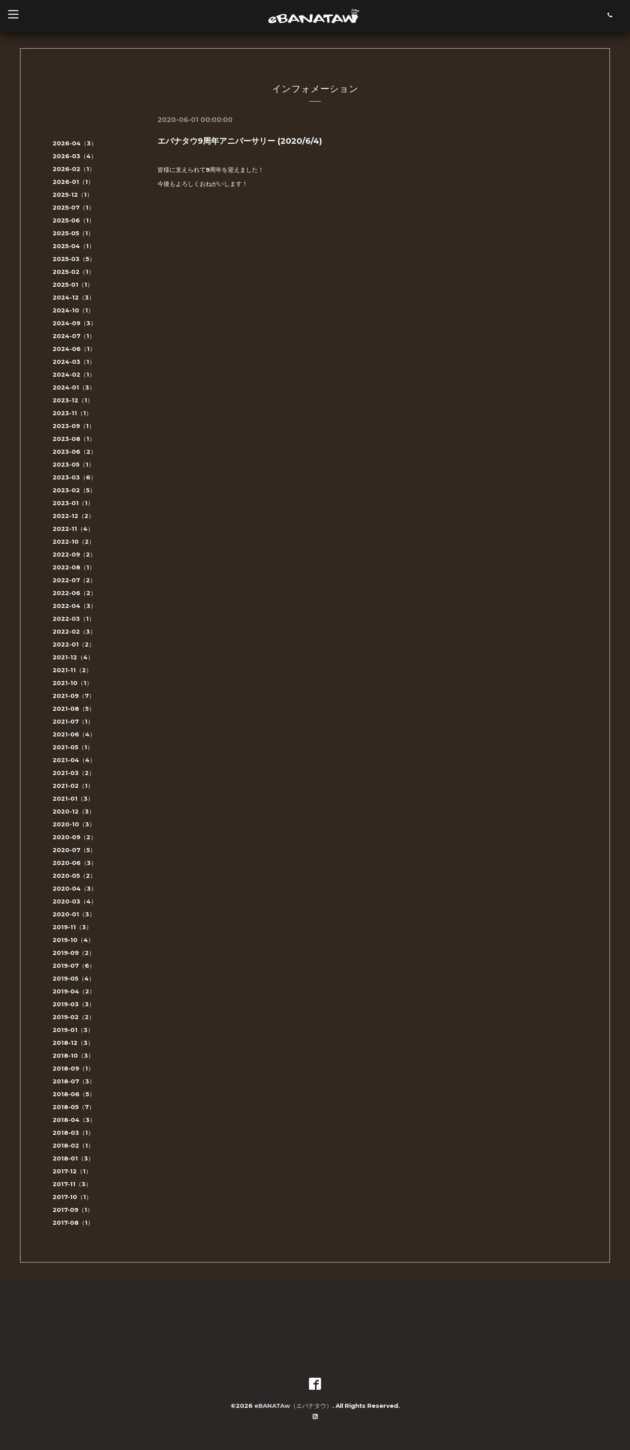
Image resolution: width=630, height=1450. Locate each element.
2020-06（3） (75, 863)
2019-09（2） (74, 952)
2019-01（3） (73, 1030)
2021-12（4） (73, 657)
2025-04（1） (74, 246)
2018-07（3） (74, 1081)
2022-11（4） (73, 528)
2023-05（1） (73, 464)
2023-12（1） (73, 400)
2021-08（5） (74, 708)
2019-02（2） (74, 1017)
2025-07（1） (73, 207)
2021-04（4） (74, 760)
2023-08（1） (74, 439)
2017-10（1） (72, 1197)
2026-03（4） (75, 156)
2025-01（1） (73, 284)
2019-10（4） (73, 940)
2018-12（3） (73, 1042)
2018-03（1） (73, 1132)
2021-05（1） (73, 747)
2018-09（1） (73, 1068)
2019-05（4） (74, 978)
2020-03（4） (75, 901)
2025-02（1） (73, 271)
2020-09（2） (74, 837)
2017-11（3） (72, 1184)
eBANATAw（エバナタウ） (293, 1405)
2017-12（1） (72, 1171)
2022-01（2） (74, 644)
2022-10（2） (74, 541)
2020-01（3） (74, 914)
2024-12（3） (74, 297)
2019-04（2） (74, 991)
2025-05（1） (73, 233)
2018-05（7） (74, 1107)
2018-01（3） (73, 1158)
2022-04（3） (74, 606)
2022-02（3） (74, 631)
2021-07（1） (73, 721)
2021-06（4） (74, 734)
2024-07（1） (74, 336)
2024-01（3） (74, 387)
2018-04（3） (74, 1120)
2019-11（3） (72, 927)
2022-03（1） (74, 618)
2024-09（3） (74, 323)
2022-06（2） (74, 593)
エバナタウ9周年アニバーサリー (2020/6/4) (240, 141)
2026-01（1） (73, 182)
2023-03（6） (74, 477)
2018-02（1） (73, 1145)
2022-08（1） (74, 567)
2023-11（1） (72, 413)
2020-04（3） (75, 888)
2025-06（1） (74, 220)
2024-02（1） (74, 374)
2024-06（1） (74, 349)
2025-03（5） (74, 259)
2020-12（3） (74, 811)
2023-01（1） (73, 503)
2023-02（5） (74, 490)
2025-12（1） (73, 194)
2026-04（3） (75, 143)
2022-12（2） (73, 516)
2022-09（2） (74, 554)
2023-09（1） (74, 426)
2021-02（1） (73, 785)
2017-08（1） (73, 1222)
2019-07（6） (74, 965)
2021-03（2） (74, 773)
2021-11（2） (72, 670)
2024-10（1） (73, 310)
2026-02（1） (74, 169)
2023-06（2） (74, 451)
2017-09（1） (73, 1209)
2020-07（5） (74, 850)
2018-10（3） (73, 1055)
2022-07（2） (74, 580)
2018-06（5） (74, 1094)
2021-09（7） (74, 696)
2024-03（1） (74, 361)
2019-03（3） (74, 1004)
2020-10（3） (74, 824)
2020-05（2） (74, 875)
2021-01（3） (73, 798)
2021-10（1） (72, 683)
